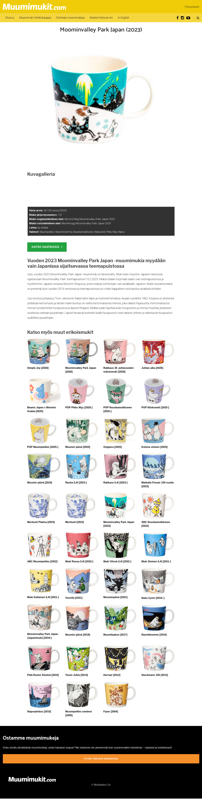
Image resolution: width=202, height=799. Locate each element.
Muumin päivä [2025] (77, 447)
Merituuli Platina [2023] (41, 522)
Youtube (188, 18)
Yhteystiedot (191, 6)
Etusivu (9, 17)
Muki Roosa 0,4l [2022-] (79, 561)
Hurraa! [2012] (111, 675)
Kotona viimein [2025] (154, 447)
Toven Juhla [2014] (76, 675)
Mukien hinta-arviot (101, 17)
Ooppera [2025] (112, 447)
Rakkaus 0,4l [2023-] (115, 482)
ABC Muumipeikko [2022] (42, 561)
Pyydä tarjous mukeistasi (101, 759)
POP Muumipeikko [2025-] (42, 447)
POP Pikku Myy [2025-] (78, 407)
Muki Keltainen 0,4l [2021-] (43, 597)
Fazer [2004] (110, 711)
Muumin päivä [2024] (39, 482)
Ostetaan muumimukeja (70, 17)
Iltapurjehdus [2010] (39, 711)
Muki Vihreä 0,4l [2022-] (117, 561)
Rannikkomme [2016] (154, 634)
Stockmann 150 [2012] (154, 675)
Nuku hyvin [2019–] (152, 598)
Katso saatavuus (45, 246)
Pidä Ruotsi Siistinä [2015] (43, 675)
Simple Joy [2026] (38, 368)
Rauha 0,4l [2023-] (76, 482)
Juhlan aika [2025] (152, 368)
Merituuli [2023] (74, 522)
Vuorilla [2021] (74, 597)
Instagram (182, 18)
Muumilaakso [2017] (115, 634)
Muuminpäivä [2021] (115, 597)
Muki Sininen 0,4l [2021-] (156, 561)
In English (123, 17)
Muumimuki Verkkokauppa (35, 17)
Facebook (177, 18)
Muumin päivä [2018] (77, 634)
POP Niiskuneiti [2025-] (155, 407)
